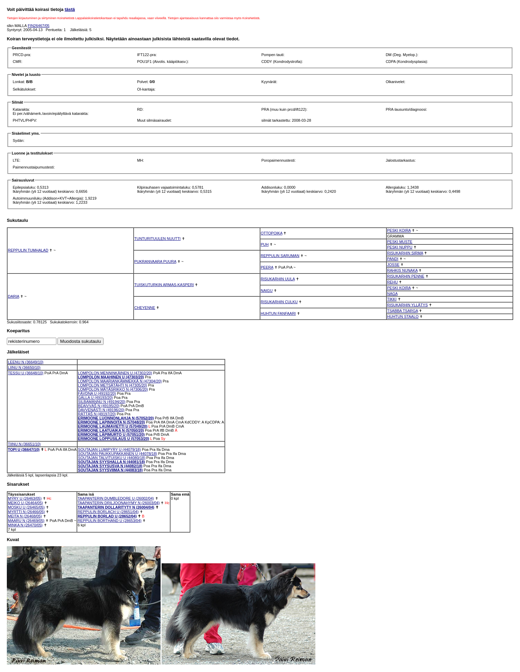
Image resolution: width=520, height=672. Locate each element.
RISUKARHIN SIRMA (405, 253)
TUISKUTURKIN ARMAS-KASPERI (164, 285)
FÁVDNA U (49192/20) (97, 393)
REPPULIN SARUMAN (280, 256)
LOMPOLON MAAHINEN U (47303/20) (111, 377)
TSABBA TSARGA (402, 311)
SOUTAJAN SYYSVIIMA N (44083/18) (110, 470)
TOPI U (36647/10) (24, 449)
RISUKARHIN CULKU (279, 302)
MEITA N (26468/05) (25, 516)
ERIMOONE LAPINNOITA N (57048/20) (111, 422)
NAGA (392, 294)
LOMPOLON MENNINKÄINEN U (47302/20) (115, 373)
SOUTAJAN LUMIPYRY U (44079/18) (109, 449)
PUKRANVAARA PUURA (155, 261)
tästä (70, 9)
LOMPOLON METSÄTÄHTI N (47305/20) (112, 385)
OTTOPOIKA (271, 233)
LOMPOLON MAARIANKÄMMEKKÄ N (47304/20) (120, 381)
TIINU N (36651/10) (24, 444)
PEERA (267, 267)
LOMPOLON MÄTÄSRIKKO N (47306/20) (113, 389)
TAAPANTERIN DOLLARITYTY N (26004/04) (116, 507)
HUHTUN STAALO (403, 316)
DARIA (13, 296)
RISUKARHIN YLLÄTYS (407, 305)
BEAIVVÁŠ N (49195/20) (99, 406)
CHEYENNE (144, 308)
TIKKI (392, 299)
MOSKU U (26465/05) (26, 507)
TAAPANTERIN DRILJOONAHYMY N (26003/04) (119, 503)
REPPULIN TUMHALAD (28, 250)
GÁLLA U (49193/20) (95, 397)
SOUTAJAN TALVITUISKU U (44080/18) (111, 458)
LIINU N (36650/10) (24, 367)
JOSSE (393, 265)
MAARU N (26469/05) (26, 521)
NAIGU (267, 290)
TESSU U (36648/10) (25, 373)
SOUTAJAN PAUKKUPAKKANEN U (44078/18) (117, 454)
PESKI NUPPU (399, 247)
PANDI (392, 259)
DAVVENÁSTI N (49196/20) (101, 410)
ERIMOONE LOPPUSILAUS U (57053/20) (113, 438)
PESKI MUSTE (399, 242)
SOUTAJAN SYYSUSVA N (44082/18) (110, 466)
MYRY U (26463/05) (25, 498)
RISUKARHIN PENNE (405, 276)
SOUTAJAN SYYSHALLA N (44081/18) (111, 462)
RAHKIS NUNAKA (402, 270)
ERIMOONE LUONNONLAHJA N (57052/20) (116, 418)
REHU (392, 282)
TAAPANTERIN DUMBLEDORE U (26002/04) (116, 498)
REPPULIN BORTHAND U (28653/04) (109, 521)
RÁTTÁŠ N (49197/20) (97, 414)
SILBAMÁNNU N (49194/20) (101, 402)
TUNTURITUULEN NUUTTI (157, 239)
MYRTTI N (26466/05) (26, 512)
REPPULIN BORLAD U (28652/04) (107, 516)
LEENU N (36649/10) (25, 362)
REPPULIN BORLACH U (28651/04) (108, 512)
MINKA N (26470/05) (25, 525)
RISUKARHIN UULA (278, 279)
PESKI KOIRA (399, 230)
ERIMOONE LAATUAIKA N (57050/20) (111, 430)
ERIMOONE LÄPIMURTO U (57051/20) (111, 434)
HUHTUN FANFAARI (278, 313)
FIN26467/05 (39, 26)
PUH (265, 244)
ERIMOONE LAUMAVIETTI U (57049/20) (112, 426)
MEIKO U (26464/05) (25, 503)
